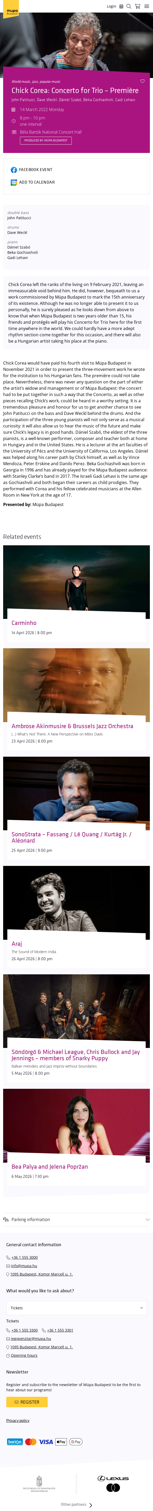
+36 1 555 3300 (25, 1330)
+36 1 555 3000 (25, 1257)
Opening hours (24, 1355)
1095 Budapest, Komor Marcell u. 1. (41, 1274)
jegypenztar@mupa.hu (31, 1338)
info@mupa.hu (24, 1265)
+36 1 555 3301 (60, 1330)
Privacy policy (17, 1420)
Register (27, 1402)
